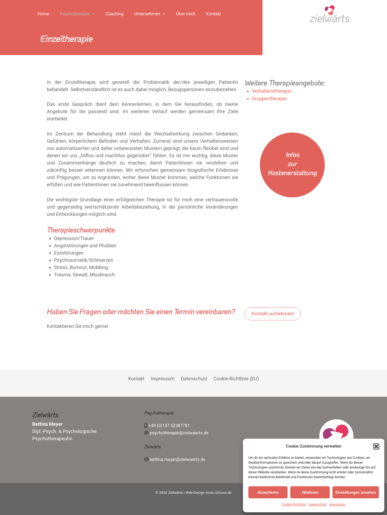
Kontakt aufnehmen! (273, 314)
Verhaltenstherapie (272, 91)
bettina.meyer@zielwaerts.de (177, 459)
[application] (85, 14)
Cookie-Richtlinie (294, 504)
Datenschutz (318, 504)
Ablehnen (310, 492)
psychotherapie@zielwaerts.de (179, 432)
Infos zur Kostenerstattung (292, 163)
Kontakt (137, 379)
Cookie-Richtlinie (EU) (235, 379)
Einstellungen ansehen (355, 492)
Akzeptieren (268, 492)
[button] (376, 446)
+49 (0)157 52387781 (169, 425)
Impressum (337, 504)
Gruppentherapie (270, 98)
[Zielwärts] (330, 13)
